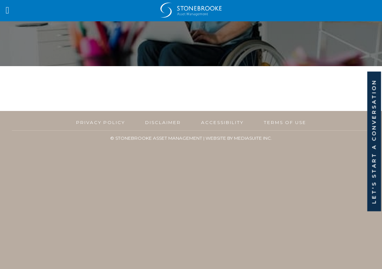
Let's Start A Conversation (374, 141)
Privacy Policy (100, 122)
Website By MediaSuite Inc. (239, 138)
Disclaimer (163, 122)
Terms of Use (285, 122)
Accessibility (222, 122)
